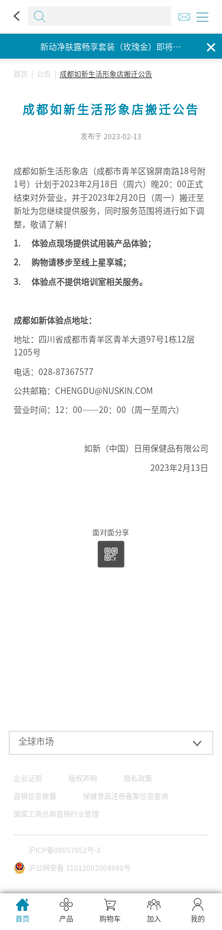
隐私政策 (138, 778)
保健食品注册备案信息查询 (125, 796)
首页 (21, 74)
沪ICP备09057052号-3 (64, 850)
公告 (44, 74)
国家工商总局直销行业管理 (56, 813)
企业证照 (28, 778)
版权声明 (83, 778)
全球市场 (36, 741)
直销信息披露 (35, 796)
